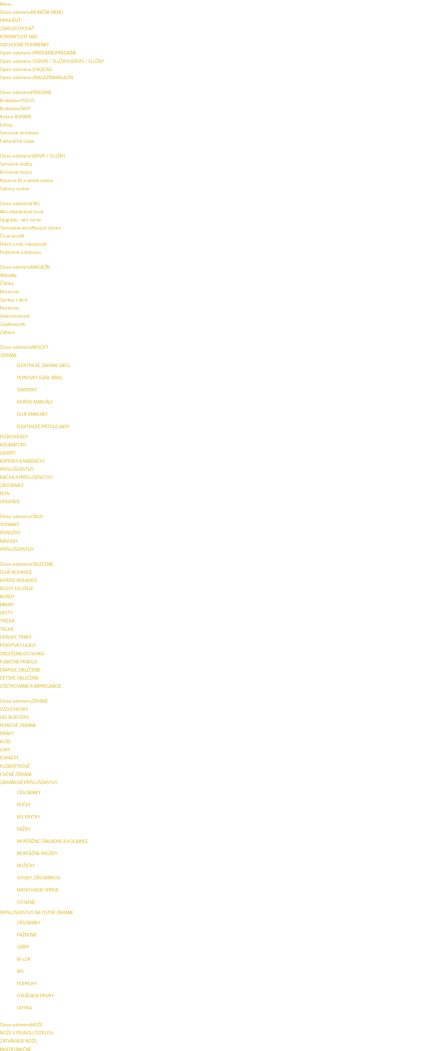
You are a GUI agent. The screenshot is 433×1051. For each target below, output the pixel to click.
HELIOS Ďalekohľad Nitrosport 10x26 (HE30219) (148, 490)
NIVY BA (381, 921)
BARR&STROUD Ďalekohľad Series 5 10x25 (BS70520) (149, 766)
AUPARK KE (346, 930)
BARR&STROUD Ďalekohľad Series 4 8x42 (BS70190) (297, 490)
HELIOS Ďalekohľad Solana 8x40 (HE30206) (152, 350)
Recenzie (270, 920)
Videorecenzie (276, 928)
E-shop (47, 186)
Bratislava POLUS (41, 920)
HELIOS (46, 156)
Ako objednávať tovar (204, 920)
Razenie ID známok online (129, 920)
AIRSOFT (52, 45)
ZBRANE (137, 45)
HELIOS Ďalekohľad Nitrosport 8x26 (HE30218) (371, 353)
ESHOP (342, 921)
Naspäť (139, 88)
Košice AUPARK (39, 928)
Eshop (30, 936)
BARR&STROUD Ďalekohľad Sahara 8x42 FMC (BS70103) (228, 490)
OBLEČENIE (106, 45)
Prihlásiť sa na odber (375, 877)
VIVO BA (361, 921)
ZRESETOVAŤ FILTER (68, 247)
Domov (33, 61)
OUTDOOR (264, 45)
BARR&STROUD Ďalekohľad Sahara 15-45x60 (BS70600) (375, 490)
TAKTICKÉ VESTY (225, 45)
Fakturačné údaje (41, 945)
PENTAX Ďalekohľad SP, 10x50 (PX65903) (227, 218)
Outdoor (61, 61)
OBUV (78, 45)
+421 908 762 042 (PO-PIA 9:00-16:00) (170, 6)
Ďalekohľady (98, 61)
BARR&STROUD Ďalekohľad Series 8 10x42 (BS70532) (372, 628)
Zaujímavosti (273, 936)
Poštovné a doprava (202, 928)
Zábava (268, 945)
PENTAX (47, 168)
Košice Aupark (54, 220)
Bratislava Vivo (55, 197)
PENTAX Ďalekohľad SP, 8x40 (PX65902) (153, 218)
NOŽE (162, 45)
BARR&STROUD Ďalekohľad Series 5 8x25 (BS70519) (223, 628)
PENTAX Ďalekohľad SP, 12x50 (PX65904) (301, 218)
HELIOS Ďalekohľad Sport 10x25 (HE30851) (152, 625)
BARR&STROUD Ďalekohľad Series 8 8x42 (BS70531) (297, 628)
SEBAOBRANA (300, 45)
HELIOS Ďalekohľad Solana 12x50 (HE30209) (227, 763)
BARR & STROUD (57, 145)
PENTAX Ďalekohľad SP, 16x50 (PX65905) (376, 218)
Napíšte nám (36, 6)
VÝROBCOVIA (376, 45)
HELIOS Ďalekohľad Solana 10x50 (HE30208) (301, 350)
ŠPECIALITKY (338, 45)
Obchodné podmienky (77, 6)
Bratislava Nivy (55, 208)
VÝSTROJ (188, 45)
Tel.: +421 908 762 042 (363, 1000)
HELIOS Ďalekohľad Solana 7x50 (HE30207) (226, 350)
